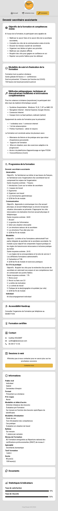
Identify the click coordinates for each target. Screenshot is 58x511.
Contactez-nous (28, 13)
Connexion (42, 13)
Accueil (14, 13)
